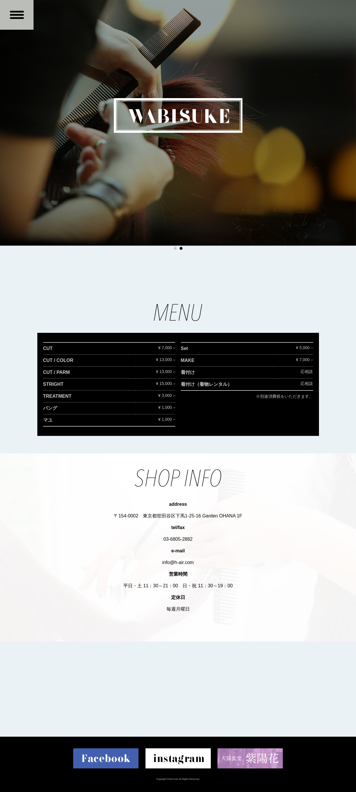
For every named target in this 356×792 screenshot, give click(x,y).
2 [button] (181, 248)
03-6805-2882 (178, 539)
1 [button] (175, 248)
